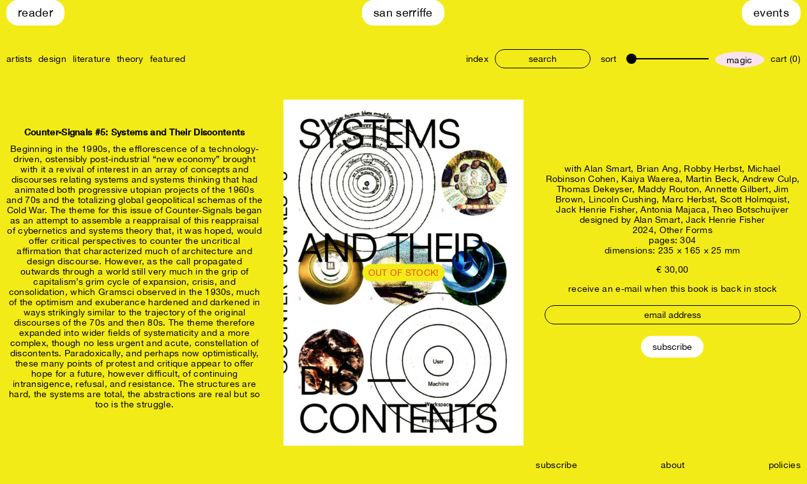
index (477, 59)
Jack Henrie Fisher (595, 209)
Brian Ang (658, 168)
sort (608, 59)
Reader (35, 12)
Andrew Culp (770, 179)
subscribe (556, 465)
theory (130, 59)
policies (785, 465)
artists (19, 59)
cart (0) (786, 59)
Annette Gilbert (737, 189)
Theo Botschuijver (750, 209)
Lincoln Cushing (623, 199)
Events (771, 12)
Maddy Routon (669, 189)
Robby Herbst (713, 168)
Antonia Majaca (673, 209)
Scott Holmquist (753, 199)
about (673, 465)
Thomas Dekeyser (595, 189)
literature (91, 59)
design (52, 59)
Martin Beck (711, 179)
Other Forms (686, 230)
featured (167, 59)
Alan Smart (607, 168)
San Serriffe (403, 12)
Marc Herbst (688, 199)
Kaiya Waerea (650, 179)
